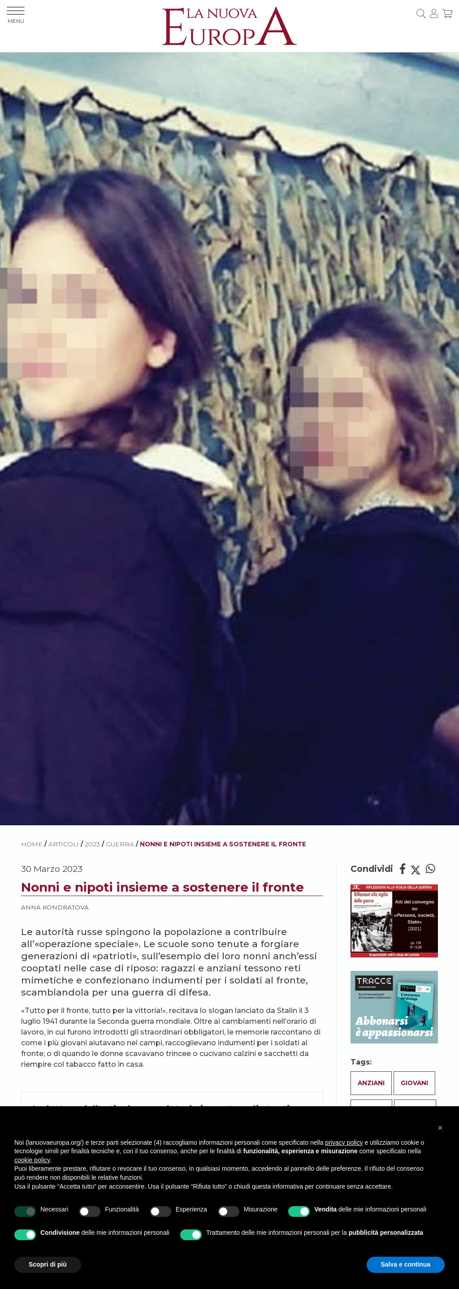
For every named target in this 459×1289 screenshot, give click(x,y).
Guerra (120, 844)
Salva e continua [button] (405, 1264)
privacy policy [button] (344, 1142)
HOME (32, 844)
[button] (440, 1128)
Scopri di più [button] (48, 1264)
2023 (92, 844)
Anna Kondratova (55, 907)
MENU (16, 15)
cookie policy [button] (32, 1160)
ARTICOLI (63, 844)
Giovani (414, 1082)
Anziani (371, 1082)
